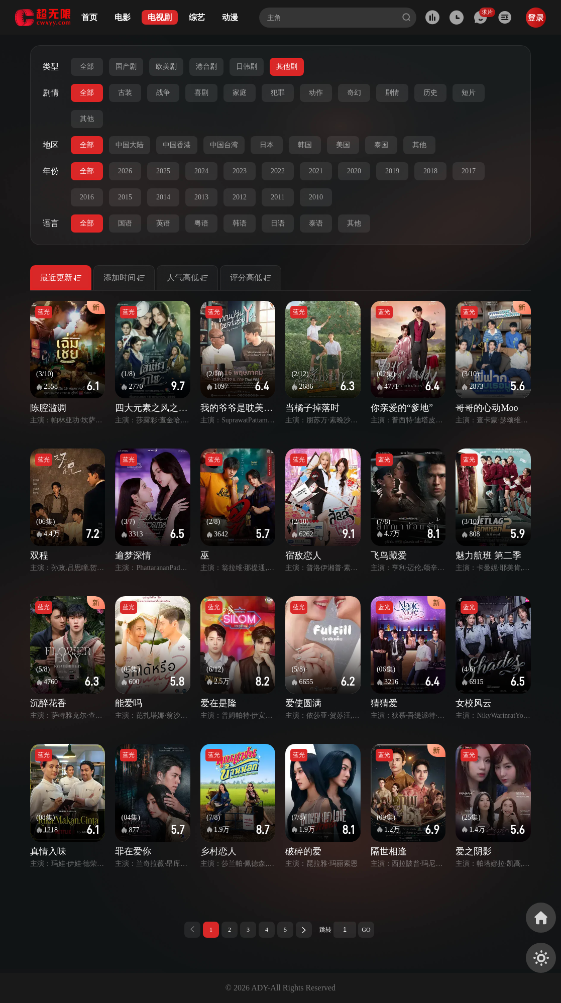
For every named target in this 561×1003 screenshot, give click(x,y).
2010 (316, 197)
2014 (163, 197)
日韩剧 (246, 66)
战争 (163, 92)
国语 (125, 223)
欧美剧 (166, 66)
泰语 (316, 223)
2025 (163, 171)
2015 (125, 197)
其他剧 (286, 66)
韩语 (240, 223)
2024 (201, 171)
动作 (316, 92)
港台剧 (206, 66)
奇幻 (354, 92)
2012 (240, 197)
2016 (87, 197)
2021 (316, 171)
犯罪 (278, 92)
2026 (125, 171)
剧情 (392, 92)
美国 (343, 145)
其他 (87, 119)
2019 (392, 171)
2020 (354, 171)
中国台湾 (224, 145)
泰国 (381, 145)
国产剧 (126, 66)
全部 (87, 66)
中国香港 (177, 145)
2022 (278, 171)
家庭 (240, 92)
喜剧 (201, 92)
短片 (469, 92)
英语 (163, 223)
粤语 (201, 223)
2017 (469, 171)
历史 (430, 92)
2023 (240, 171)
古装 (125, 92)
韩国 (305, 145)
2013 (201, 197)
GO (366, 929)
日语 (278, 223)
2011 (277, 197)
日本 (267, 145)
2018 (430, 171)
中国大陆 (130, 145)
